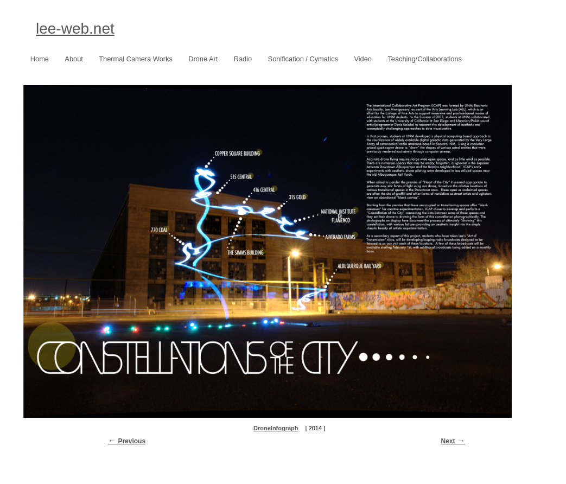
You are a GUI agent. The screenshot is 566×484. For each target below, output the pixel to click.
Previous (131, 441)
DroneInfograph (275, 428)
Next (448, 441)
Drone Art (200, 59)
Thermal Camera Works (136, 59)
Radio (243, 59)
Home (39, 59)
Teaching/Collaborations (424, 59)
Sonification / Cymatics (300, 59)
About (73, 59)
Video (363, 59)
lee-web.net (75, 28)
